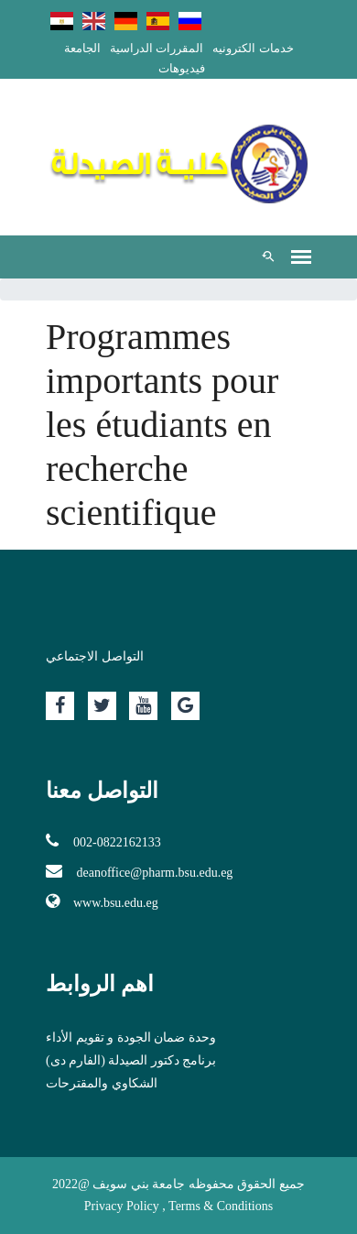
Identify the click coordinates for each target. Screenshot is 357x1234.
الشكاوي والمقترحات (101, 1083)
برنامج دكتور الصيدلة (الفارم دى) (131, 1060)
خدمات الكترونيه (252, 48)
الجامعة (82, 48)
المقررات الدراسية (156, 48)
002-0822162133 (103, 841)
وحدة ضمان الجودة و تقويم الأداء (131, 1037)
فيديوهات (181, 68)
